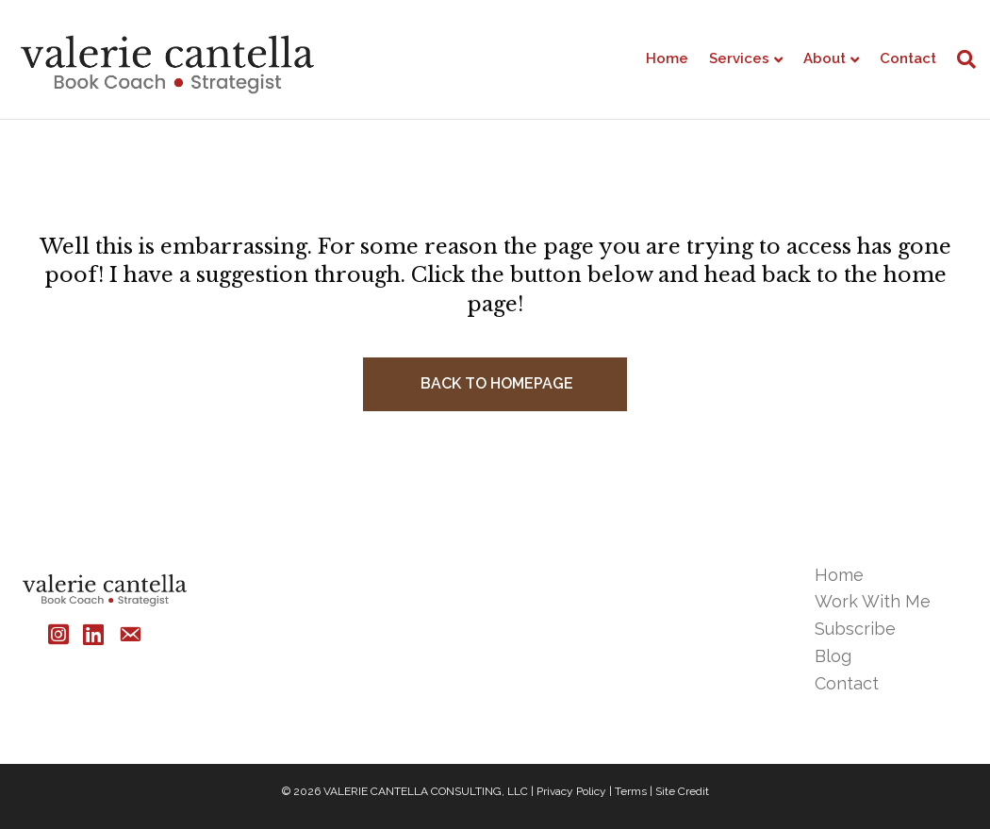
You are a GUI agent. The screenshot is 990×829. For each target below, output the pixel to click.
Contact (908, 58)
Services (739, 58)
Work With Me (873, 601)
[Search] (961, 59)
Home (667, 58)
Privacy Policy (571, 791)
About (824, 58)
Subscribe (855, 628)
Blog (833, 656)
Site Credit (682, 791)
